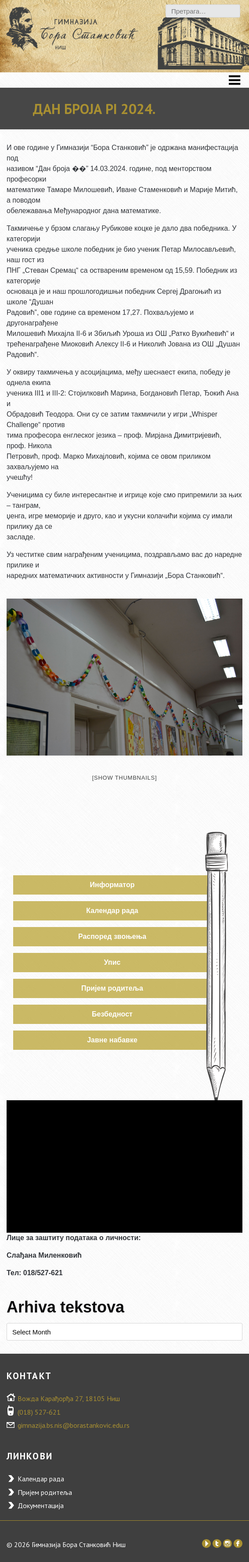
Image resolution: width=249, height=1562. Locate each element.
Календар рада (112, 910)
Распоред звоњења (112, 936)
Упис (112, 962)
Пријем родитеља (112, 988)
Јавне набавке (112, 1040)
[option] (124, 677)
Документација (41, 1505)
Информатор (112, 884)
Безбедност (112, 1014)
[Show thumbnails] (124, 777)
